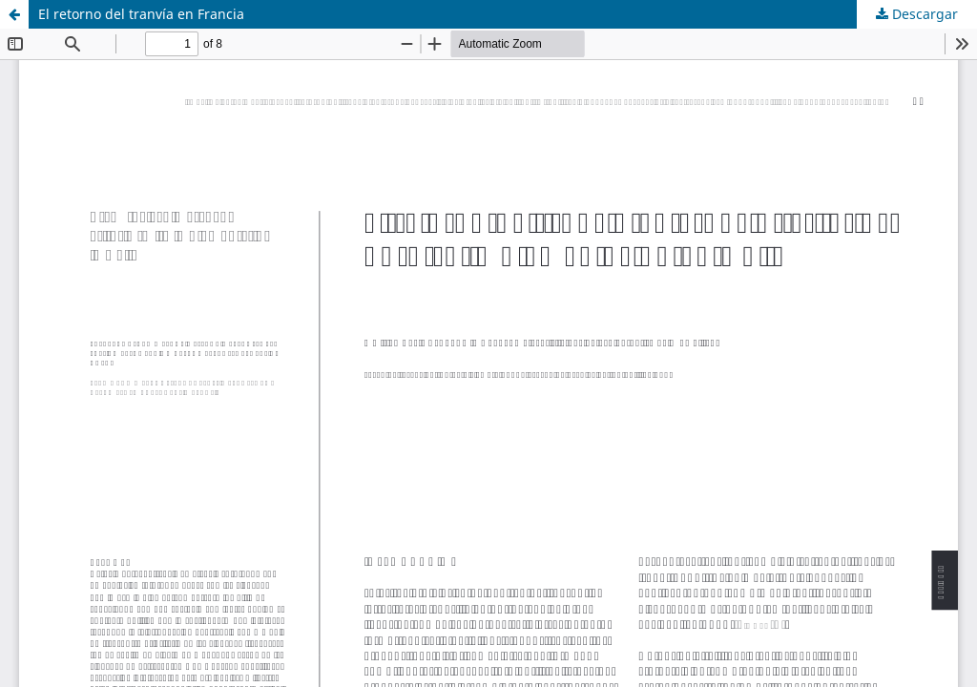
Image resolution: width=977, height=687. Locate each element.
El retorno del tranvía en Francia (141, 14)
